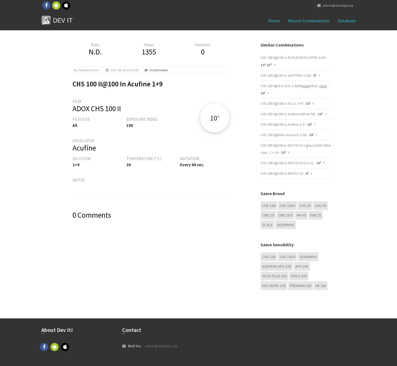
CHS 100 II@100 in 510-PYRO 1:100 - (289, 75)
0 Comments (159, 70)
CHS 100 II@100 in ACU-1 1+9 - (286, 103)
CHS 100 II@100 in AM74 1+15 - (285, 173)
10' (214, 117)
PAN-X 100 (299, 276)
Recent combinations (308, 20)
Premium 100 (300, 285)
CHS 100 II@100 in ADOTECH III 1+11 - (291, 163)
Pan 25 (315, 215)
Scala (267, 224)
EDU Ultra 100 (274, 285)
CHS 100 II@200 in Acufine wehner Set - (292, 114)
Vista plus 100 (274, 276)
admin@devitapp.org (335, 5)
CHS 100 (268, 205)
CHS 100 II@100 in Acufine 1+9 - (287, 124)
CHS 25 (305, 205)
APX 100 (301, 266)
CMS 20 (268, 215)
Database (347, 20)
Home (274, 20)
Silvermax (285, 224)
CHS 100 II (287, 205)
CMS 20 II (285, 215)
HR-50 (301, 215)
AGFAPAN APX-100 (276, 266)
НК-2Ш (320, 285)
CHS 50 (320, 205)
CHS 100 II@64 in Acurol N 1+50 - (288, 135)
